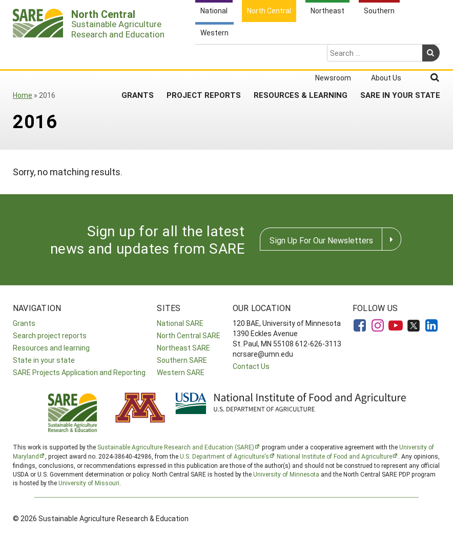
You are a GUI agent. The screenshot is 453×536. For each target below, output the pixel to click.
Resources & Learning (300, 54)
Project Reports (204, 54)
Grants (137, 54)
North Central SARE (188, 335)
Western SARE (180, 372)
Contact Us (251, 366)
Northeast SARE (183, 348)
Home (22, 95)
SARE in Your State (400, 54)
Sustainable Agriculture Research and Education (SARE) (175, 447)
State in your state (44, 360)
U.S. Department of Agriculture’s (224, 456)
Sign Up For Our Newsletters (321, 240)
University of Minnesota (286, 474)
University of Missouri (88, 483)
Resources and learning (51, 348)
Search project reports (50, 335)
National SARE (180, 323)
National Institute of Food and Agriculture (334, 456)
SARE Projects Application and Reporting (79, 372)
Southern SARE (182, 360)
